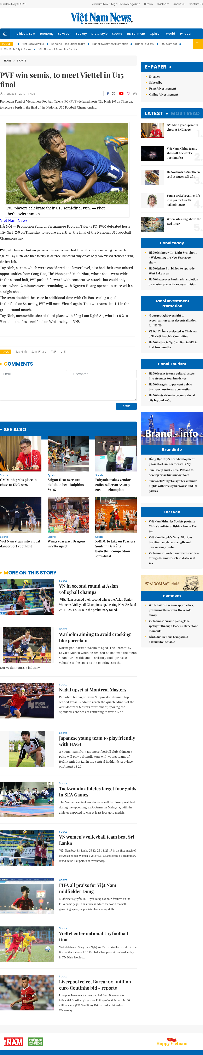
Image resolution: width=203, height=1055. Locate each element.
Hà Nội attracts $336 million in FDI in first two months (173, 344)
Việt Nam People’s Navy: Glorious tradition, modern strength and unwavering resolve (170, 588)
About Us (179, 4)
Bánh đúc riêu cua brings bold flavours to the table (168, 710)
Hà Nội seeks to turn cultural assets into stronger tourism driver (172, 375)
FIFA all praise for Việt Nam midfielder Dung (87, 888)
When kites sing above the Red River (184, 221)
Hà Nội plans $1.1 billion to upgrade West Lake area (172, 270)
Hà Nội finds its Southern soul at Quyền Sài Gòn (183, 174)
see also (15, 430)
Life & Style (99, 34)
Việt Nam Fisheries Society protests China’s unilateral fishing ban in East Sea (173, 572)
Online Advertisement (163, 94)
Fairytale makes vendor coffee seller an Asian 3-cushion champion (113, 484)
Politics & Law (25, 34)
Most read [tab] (185, 113)
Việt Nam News (101, 18)
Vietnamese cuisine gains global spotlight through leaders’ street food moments (173, 697)
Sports (117, 34)
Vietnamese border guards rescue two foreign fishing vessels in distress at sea (174, 604)
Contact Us (196, 4)
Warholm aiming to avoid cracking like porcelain (95, 637)
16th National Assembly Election (58, 49)
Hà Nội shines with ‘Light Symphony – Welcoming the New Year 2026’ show (173, 257)
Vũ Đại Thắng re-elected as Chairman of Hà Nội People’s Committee (173, 333)
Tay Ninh (21, 351)
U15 (63, 351)
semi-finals (38, 351)
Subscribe (155, 82)
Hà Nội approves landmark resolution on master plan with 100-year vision (173, 281)
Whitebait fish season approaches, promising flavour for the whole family (171, 681)
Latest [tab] (154, 113)
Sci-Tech (64, 34)
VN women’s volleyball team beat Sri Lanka (96, 840)
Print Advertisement (162, 88)
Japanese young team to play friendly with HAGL (97, 741)
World (170, 34)
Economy (46, 34)
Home (7, 60)
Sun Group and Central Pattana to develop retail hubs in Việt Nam (171, 481)
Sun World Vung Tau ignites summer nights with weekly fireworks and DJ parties (173, 494)
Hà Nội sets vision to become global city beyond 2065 (172, 397)
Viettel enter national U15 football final (93, 936)
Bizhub (148, 4)
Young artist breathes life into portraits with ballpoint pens (183, 200)
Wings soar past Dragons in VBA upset (66, 543)
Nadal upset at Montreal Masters (92, 689)
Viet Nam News (14, 220)
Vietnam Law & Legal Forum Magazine (116, 4)
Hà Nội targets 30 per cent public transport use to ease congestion (170, 386)
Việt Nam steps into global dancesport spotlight (20, 543)
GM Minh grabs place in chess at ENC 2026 (18, 482)
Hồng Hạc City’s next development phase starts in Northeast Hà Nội (172, 470)
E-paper (155, 67)
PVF (53, 351)
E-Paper (186, 34)
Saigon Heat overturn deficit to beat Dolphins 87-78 (66, 484)
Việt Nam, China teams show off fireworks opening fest (182, 152)
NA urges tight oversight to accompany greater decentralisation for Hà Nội (173, 320)
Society (81, 34)
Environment (136, 34)
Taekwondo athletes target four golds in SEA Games (97, 791)
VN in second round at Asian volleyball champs (88, 589)
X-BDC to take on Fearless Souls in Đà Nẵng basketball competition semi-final (115, 548)
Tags (5, 351)
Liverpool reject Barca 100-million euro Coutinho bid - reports (95, 984)
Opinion (155, 34)
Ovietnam (163, 4)
